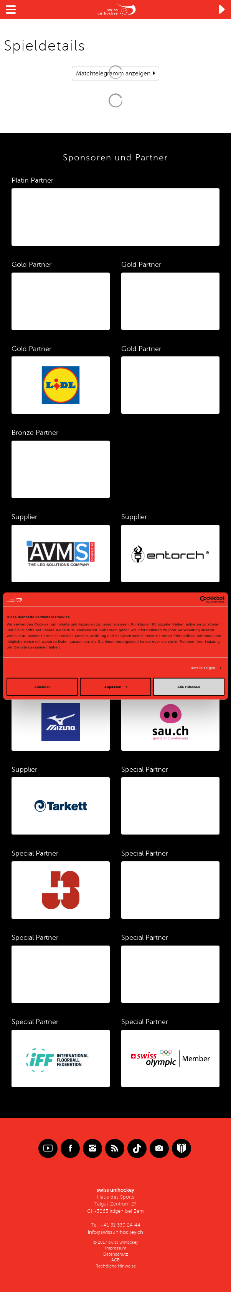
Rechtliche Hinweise (116, 1266)
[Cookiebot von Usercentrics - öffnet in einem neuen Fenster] (190, 599)
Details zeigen (203, 668)
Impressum (115, 1248)
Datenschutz (115, 1254)
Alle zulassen (188, 687)
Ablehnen (42, 687)
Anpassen (115, 687)
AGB (115, 1260)
